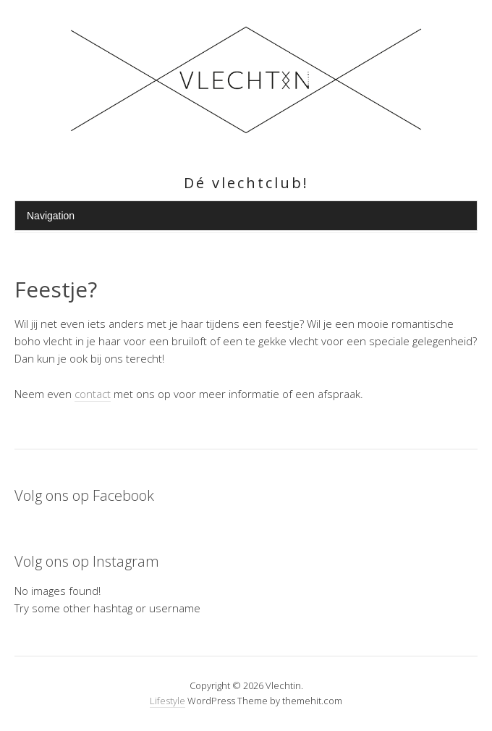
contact (93, 393)
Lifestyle (167, 700)
